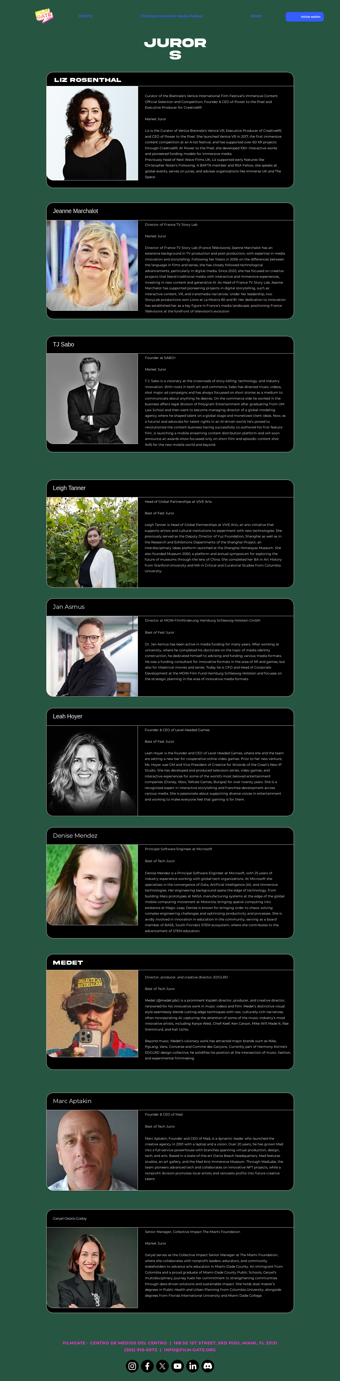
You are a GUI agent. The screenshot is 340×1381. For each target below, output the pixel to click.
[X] (162, 1366)
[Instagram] (132, 1366)
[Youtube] (177, 1366)
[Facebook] (147, 1366)
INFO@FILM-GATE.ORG (190, 1349)
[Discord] (207, 1366)
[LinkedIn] (192, 1366)
